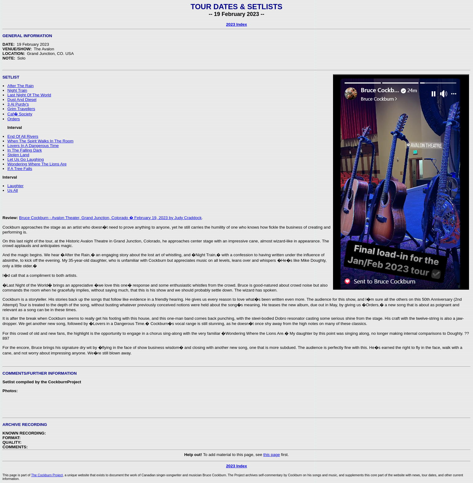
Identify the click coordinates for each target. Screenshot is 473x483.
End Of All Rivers (22, 136)
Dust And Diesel (22, 99)
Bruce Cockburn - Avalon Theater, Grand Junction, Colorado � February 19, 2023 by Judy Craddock (110, 217)
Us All (12, 190)
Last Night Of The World (29, 95)
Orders (13, 119)
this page (271, 454)
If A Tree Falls (19, 168)
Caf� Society (19, 114)
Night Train (17, 90)
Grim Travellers (21, 108)
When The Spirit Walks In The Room (40, 141)
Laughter (15, 186)
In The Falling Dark (24, 150)
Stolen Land (18, 155)
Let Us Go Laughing (25, 159)
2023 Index (236, 24)
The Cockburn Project (47, 475)
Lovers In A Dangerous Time (33, 145)
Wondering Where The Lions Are (37, 164)
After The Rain (20, 85)
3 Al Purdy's (18, 104)
